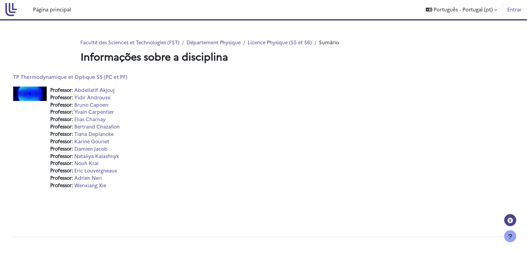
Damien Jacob (106, 150)
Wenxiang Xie (105, 188)
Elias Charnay (104, 120)
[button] (461, 9)
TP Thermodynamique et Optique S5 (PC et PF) (83, 77)
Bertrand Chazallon (112, 128)
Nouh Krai (101, 165)
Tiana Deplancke (109, 135)
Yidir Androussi (107, 97)
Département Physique (219, 42)
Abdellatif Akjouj (109, 90)
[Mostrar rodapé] (510, 236)
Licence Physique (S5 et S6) (287, 42)
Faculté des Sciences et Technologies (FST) (132, 42)
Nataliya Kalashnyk (111, 158)
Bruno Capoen (106, 105)
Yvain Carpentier (109, 112)
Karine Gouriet (107, 143)
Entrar (514, 9)
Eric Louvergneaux (111, 173)
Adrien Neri (103, 181)
